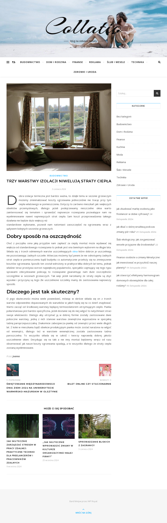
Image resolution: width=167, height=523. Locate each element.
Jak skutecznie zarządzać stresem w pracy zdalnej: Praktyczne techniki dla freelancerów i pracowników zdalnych (21, 452)
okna (75, 251)
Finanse (77, 62)
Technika (137, 62)
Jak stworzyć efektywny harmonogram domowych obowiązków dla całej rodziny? (137, 280)
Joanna (16, 356)
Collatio (83, 26)
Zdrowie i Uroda (85, 71)
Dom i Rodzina (56, 62)
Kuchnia (120, 146)
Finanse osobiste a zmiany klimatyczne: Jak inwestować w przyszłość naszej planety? (138, 262)
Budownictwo (30, 62)
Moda (119, 154)
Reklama (95, 62)
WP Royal (92, 501)
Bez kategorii (123, 116)
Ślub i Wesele (116, 62)
